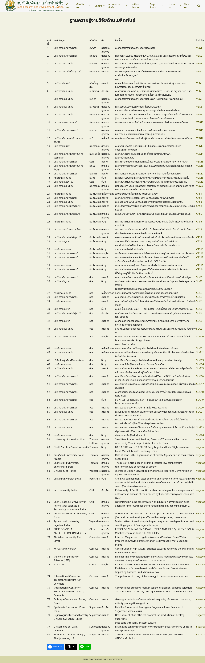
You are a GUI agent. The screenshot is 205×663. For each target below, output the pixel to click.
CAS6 (199, 222)
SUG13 (200, 360)
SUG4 (199, 297)
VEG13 (199, 146)
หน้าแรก (67, 6)
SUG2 (199, 281)
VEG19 (199, 182)
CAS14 (199, 269)
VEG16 (199, 166)
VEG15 (199, 162)
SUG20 (200, 408)
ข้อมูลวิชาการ (153, 6)
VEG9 (199, 114)
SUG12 (200, 352)
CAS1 (199, 194)
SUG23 (200, 427)
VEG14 (199, 154)
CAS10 (199, 249)
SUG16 (200, 376)
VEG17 (199, 174)
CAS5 (199, 214)
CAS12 (199, 257)
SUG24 (200, 435)
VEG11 (199, 130)
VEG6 (199, 91)
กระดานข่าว (171, 6)
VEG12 (199, 138)
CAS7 (199, 229)
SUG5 (199, 301)
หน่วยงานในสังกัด (114, 6)
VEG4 (199, 71)
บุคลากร (98, 6)
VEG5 (199, 83)
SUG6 (199, 309)
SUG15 (200, 368)
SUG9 (199, 329)
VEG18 (199, 178)
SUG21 (200, 412)
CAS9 (199, 241)
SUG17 (200, 384)
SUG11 (200, 348)
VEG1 (199, 48)
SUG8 (199, 321)
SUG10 (200, 336)
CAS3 (199, 202)
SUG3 (199, 293)
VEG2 (199, 56)
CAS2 (199, 198)
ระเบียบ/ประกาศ (135, 6)
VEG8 (199, 107)
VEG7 (199, 99)
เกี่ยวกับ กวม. (80, 6)
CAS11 (199, 253)
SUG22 (200, 419)
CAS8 (199, 237)
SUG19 (200, 400)
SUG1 (199, 277)
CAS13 (199, 265)
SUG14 (200, 364)
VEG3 (199, 63)
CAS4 (199, 206)
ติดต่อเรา (186, 6)
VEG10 (199, 122)
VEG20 (199, 186)
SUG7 (199, 313)
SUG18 (200, 392)
